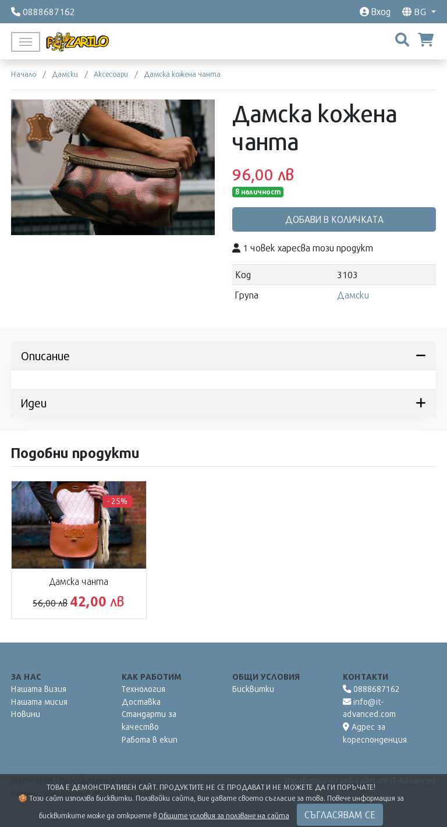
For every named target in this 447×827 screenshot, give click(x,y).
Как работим (152, 677)
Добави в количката (334, 219)
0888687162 (371, 689)
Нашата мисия (39, 702)
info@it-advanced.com (369, 708)
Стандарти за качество (149, 720)
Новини (25, 714)
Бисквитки (253, 689)
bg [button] (415, 11)
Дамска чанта (78, 581)
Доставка (141, 702)
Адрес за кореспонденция (375, 733)
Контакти (365, 677)
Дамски (353, 294)
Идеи (223, 403)
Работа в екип (150, 739)
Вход (375, 11)
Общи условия (266, 677)
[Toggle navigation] (25, 42)
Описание (223, 356)
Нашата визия (38, 689)
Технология (143, 689)
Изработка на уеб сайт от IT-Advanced (360, 780)
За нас (26, 677)
